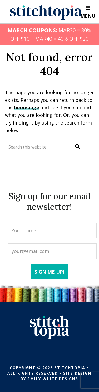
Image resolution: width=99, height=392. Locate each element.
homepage (26, 107)
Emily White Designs (53, 378)
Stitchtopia (46, 12)
